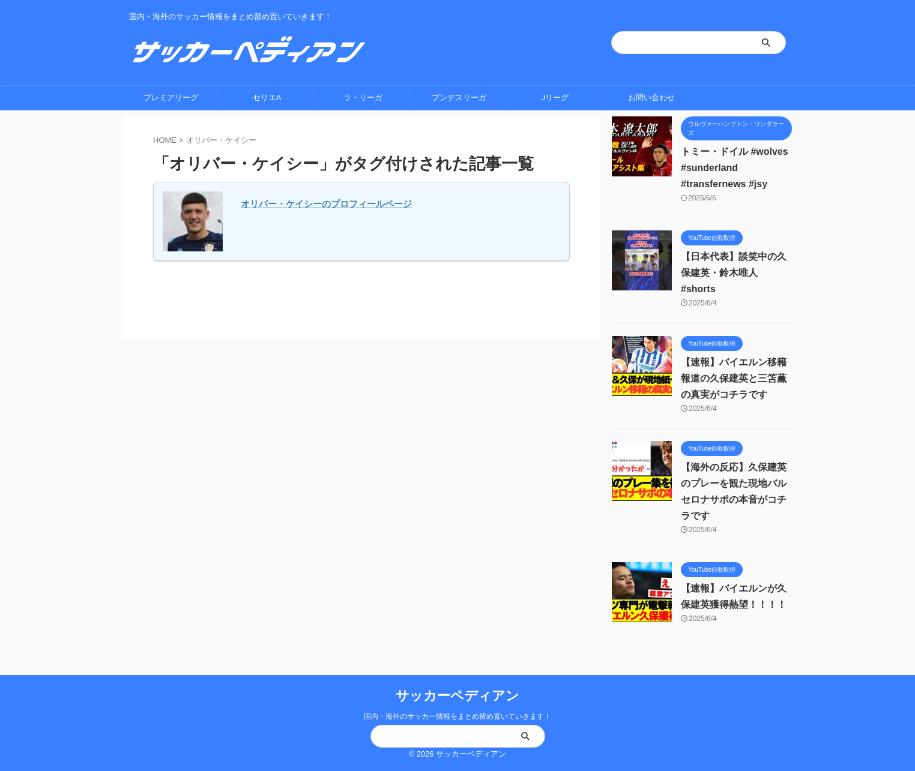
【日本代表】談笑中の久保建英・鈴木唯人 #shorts (734, 272)
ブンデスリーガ (459, 97)
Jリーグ (555, 97)
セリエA (267, 97)
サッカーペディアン (457, 695)
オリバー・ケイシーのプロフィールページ (326, 204)
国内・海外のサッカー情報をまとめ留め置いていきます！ (457, 716)
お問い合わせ (651, 97)
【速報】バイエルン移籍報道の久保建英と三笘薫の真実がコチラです (734, 378)
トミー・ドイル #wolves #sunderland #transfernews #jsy (734, 167)
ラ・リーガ (362, 97)
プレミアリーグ (170, 97)
